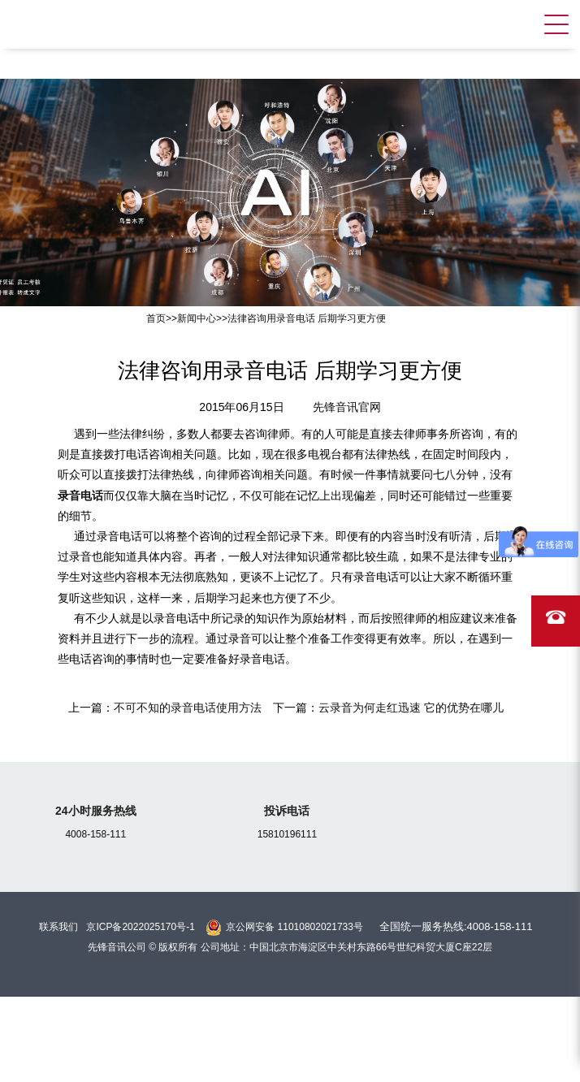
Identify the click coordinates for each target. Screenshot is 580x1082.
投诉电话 (286, 810)
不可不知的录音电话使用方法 (188, 707)
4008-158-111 (95, 834)
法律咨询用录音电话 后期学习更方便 (306, 318)
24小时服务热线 (95, 810)
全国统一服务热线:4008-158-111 (456, 926)
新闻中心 (196, 318)
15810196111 (287, 834)
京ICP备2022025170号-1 (140, 927)
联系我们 (58, 927)
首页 (156, 318)
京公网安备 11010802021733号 (294, 927)
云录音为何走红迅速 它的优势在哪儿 (411, 707)
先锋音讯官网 (347, 406)
